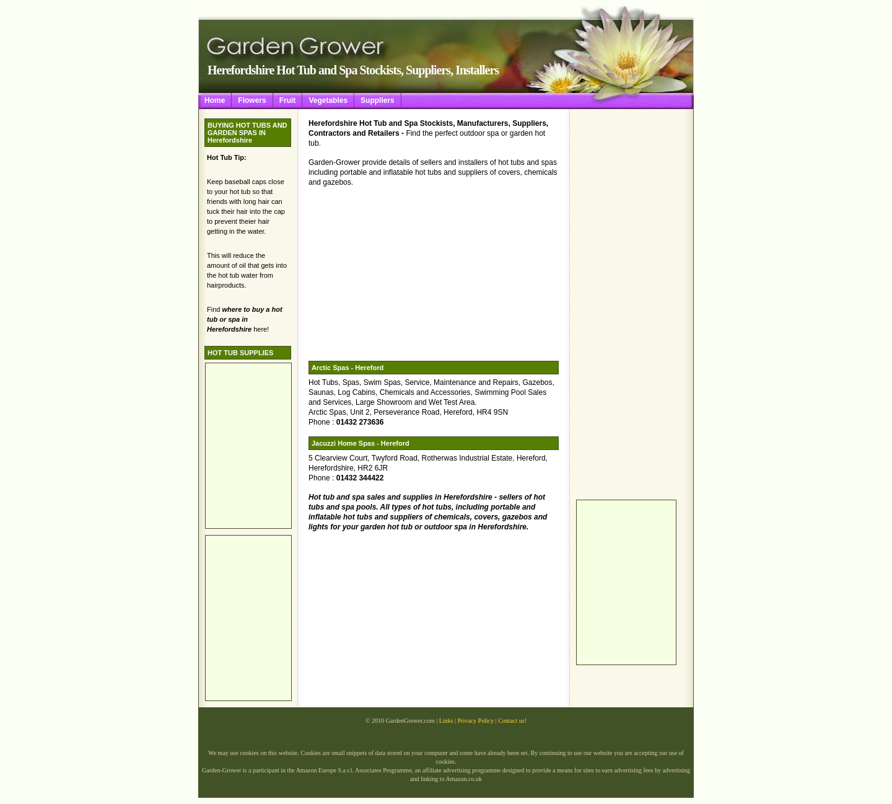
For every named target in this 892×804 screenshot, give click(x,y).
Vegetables (328, 100)
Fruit (287, 100)
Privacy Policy (476, 720)
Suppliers (378, 100)
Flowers (252, 100)
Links (446, 720)
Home (214, 100)
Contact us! (512, 720)
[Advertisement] (625, 304)
